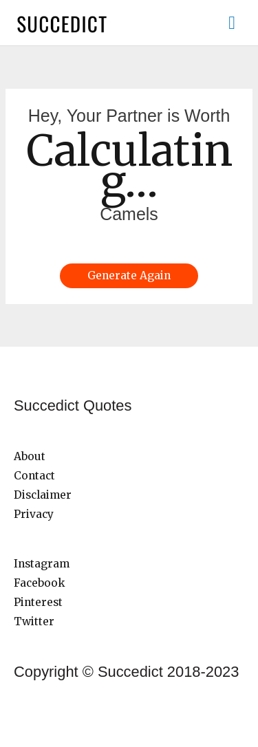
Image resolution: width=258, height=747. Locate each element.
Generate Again (129, 275)
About (29, 456)
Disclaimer (43, 494)
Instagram (41, 563)
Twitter (34, 621)
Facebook (39, 582)
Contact (34, 475)
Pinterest (38, 602)
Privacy (34, 514)
